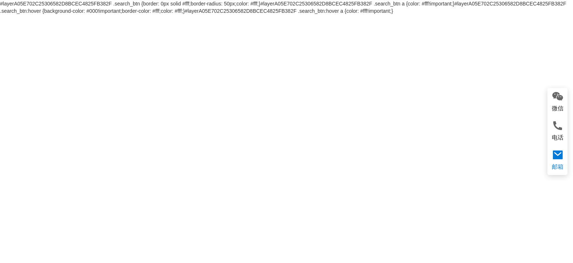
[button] (9, 147)
